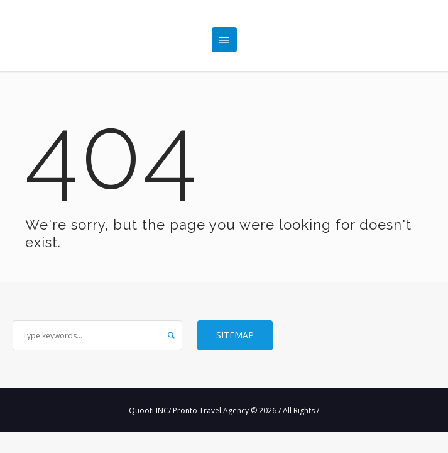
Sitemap (235, 335)
